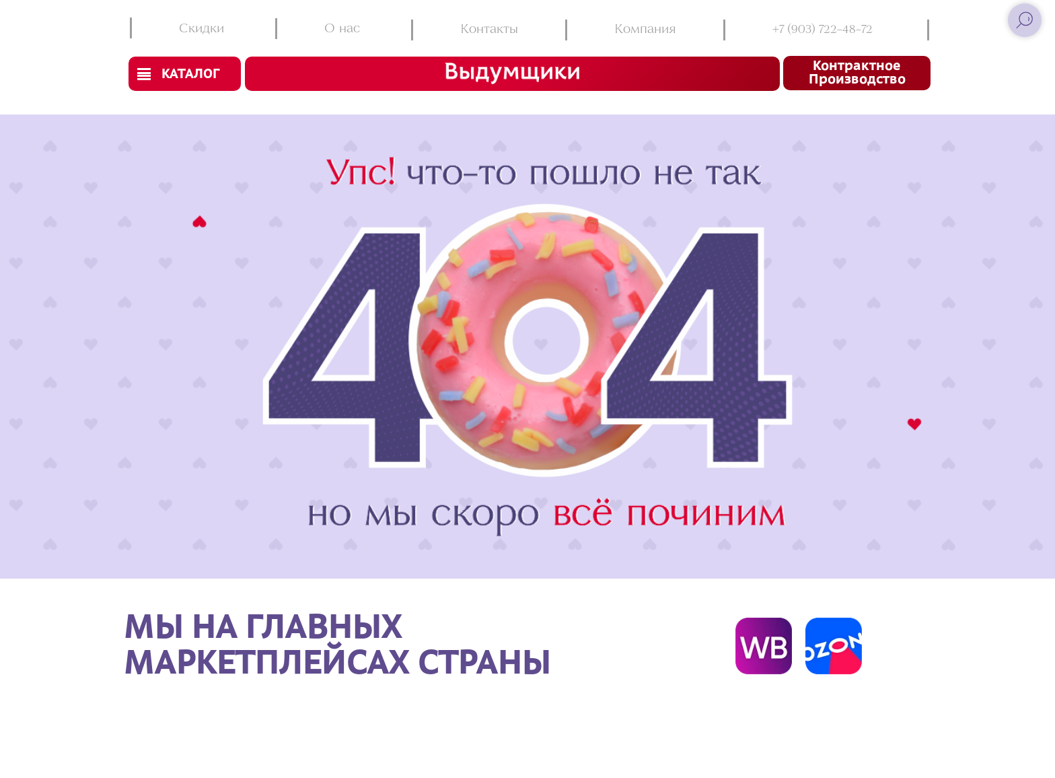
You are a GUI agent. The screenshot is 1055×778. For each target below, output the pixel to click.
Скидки (201, 29)
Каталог (190, 75)
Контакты (489, 29)
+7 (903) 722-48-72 (822, 29)
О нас (342, 29)
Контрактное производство (857, 73)
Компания (645, 29)
